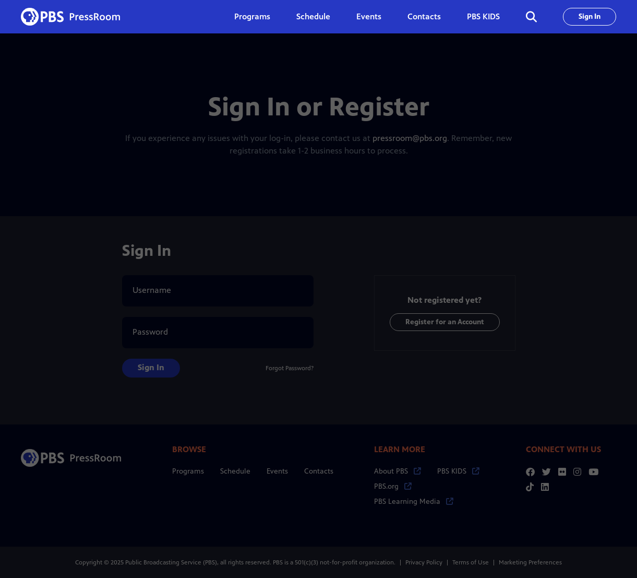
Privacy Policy (423, 562)
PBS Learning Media (413, 501)
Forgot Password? (290, 368)
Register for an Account (444, 321)
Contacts (424, 16)
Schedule (313, 16)
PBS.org (393, 486)
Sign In (589, 16)
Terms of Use (470, 562)
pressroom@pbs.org (409, 138)
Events (368, 16)
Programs (188, 471)
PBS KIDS (483, 16)
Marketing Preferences (530, 562)
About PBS (397, 471)
